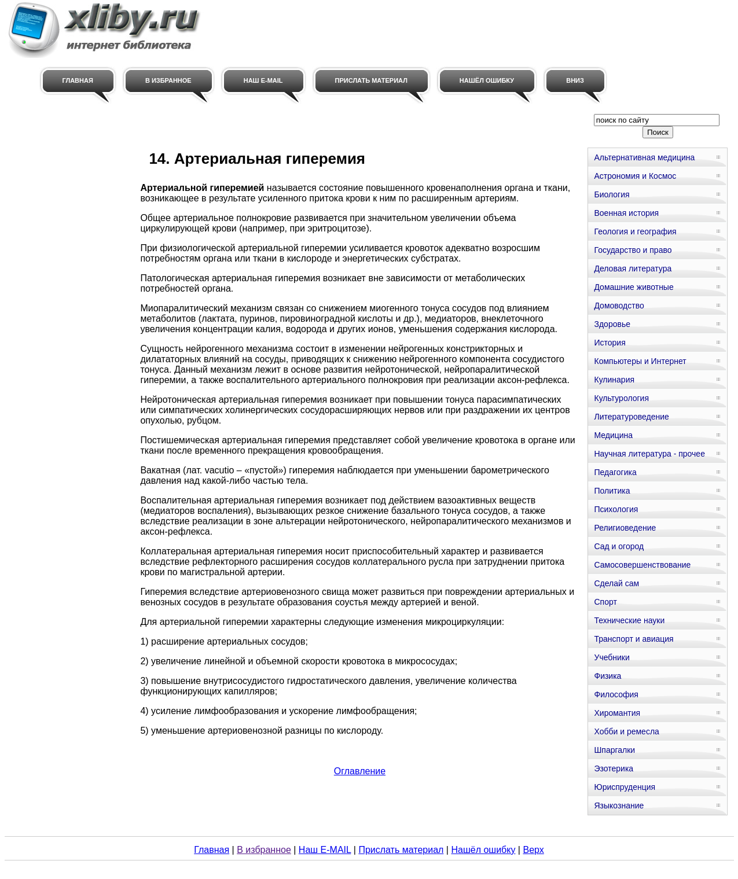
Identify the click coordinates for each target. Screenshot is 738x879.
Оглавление (359, 771)
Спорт (605, 601)
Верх (533, 850)
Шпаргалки (614, 750)
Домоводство (619, 305)
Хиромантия (617, 713)
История (609, 342)
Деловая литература (632, 268)
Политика (612, 490)
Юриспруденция (624, 787)
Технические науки (629, 620)
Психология (616, 509)
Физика (607, 676)
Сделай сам (616, 583)
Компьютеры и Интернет (640, 361)
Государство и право (632, 250)
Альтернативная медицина (644, 157)
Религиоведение (625, 527)
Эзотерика (613, 768)
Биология (611, 194)
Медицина (613, 435)
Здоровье (612, 324)
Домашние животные (633, 287)
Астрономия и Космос (635, 176)
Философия (616, 694)
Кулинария (614, 379)
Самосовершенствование (642, 564)
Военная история (626, 213)
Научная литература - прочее (649, 453)
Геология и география (635, 231)
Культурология (621, 398)
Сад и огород (619, 546)
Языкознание (619, 805)
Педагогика (615, 472)
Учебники (611, 657)
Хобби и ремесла (626, 731)
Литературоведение (631, 416)
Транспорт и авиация (633, 638)
